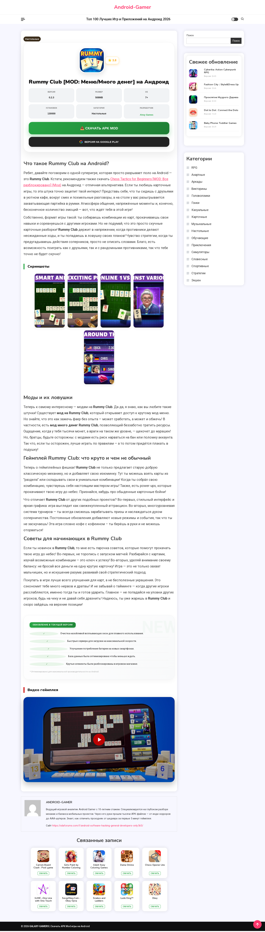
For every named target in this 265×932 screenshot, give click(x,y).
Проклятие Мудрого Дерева (221, 97)
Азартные (198, 174)
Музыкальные (201, 224)
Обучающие (199, 238)
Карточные (199, 217)
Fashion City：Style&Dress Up (221, 84)
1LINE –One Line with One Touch (43, 900)
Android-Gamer (132, 7)
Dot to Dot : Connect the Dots (221, 110)
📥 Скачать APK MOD (99, 129)
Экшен (196, 280)
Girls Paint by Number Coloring (71, 867)
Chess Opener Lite (155, 866)
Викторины (199, 188)
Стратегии (198, 273)
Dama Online (127, 866)
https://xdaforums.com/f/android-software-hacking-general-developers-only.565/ (97, 826)
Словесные (199, 259)
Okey (155, 899)
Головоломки (200, 195)
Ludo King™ (127, 899)
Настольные (32, 39)
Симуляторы (200, 252)
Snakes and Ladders (99, 900)
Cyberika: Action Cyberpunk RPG (220, 71)
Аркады (196, 181)
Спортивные (200, 266)
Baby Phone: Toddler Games (220, 123)
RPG (194, 167)
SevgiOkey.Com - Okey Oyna (71, 900)
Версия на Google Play (99, 143)
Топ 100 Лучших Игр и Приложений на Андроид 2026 (128, 19)
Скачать (43, 874)
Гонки (195, 202)
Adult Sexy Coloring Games (99, 867)
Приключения (201, 245)
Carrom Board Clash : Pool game (43, 867)
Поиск (190, 35)
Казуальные (200, 209)
